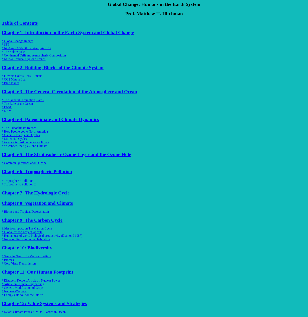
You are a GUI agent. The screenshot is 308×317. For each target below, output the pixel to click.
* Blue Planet (10, 83)
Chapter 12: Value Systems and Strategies (44, 303)
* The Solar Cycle (13, 51)
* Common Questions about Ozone (24, 163)
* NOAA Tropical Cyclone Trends (24, 59)
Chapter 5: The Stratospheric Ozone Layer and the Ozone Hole (66, 154)
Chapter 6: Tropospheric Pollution (37, 171)
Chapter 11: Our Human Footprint (37, 272)
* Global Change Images (17, 41)
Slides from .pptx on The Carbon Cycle (27, 228)
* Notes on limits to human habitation (26, 239)
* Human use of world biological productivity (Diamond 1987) (42, 235)
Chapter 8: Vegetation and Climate (37, 203)
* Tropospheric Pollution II (19, 184)
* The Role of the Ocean (17, 103)
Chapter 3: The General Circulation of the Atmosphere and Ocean (69, 91)
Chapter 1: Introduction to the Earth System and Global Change (68, 32)
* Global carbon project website (22, 232)
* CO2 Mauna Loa (14, 79)
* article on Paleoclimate (25, 142)
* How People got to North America (25, 131)
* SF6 (5, 44)
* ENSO (7, 107)
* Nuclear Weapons (14, 291)
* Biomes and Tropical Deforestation (25, 211)
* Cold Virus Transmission (19, 263)
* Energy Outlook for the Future (22, 295)
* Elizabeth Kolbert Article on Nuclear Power (31, 280)
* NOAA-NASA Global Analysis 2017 (26, 48)
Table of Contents (20, 23)
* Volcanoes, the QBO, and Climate (24, 146)
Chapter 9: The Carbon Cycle (32, 220)
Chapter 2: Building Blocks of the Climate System (53, 67)
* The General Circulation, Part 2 (23, 100)
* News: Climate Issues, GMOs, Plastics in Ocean (34, 312)
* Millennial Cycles (14, 138)
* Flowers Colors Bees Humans (22, 75)
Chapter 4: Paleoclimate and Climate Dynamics (50, 119)
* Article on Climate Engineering (23, 284)
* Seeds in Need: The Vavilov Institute (26, 256)
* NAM (6, 111)
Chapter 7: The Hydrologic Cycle (36, 192)
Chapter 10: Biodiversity (27, 247)
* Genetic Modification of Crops (22, 287)
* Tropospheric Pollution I (18, 180)
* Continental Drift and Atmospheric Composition (34, 55)
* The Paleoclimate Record (19, 128)
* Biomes (8, 260)
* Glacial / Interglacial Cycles (21, 135)
